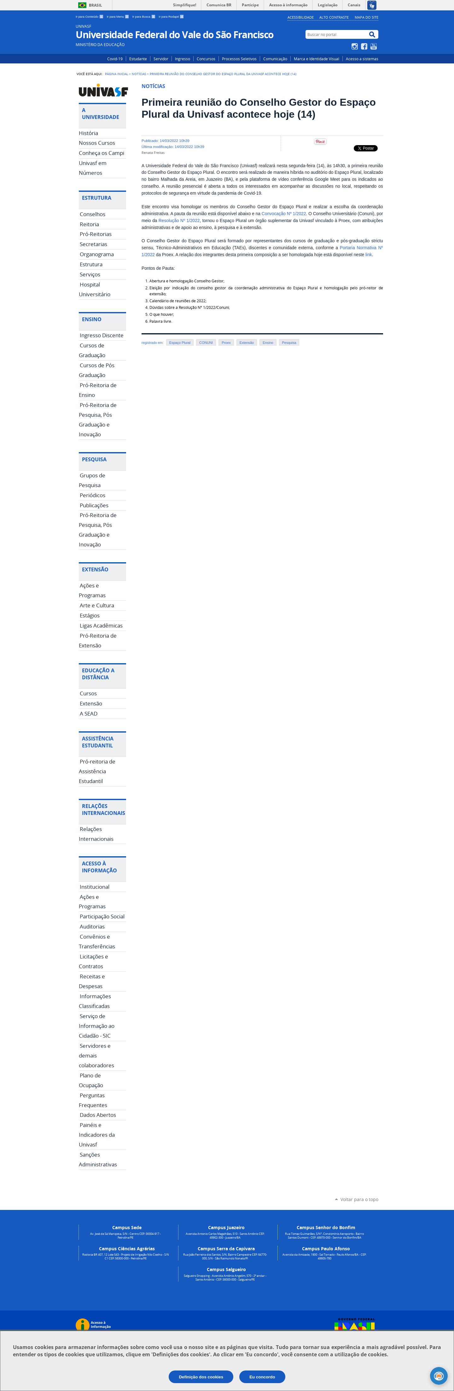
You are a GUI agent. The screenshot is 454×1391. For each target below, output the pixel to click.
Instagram (355, 46)
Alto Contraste (334, 17)
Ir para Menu (118, 16)
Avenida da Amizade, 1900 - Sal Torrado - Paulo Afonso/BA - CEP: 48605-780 (324, 1256)
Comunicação (275, 58)
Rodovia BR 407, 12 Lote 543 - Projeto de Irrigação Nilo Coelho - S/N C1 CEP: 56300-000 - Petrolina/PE (125, 1256)
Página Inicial (116, 74)
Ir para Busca (144, 16)
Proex (226, 343)
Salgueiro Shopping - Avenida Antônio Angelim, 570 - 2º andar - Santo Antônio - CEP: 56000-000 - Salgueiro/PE (225, 1278)
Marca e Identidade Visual (316, 58)
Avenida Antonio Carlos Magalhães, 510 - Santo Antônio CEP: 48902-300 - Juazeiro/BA (225, 1236)
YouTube (374, 46)
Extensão (247, 343)
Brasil (95, 5)
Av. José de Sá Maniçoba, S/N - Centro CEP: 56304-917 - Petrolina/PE (125, 1236)
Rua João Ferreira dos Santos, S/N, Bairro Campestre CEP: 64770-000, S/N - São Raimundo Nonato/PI (225, 1256)
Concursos (206, 58)
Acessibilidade (301, 17)
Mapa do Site (366, 17)
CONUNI (206, 343)
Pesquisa (289, 343)
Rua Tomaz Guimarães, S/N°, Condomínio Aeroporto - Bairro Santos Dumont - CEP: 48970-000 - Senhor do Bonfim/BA (324, 1236)
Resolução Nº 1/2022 (179, 220)
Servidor (161, 58)
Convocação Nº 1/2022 (284, 213)
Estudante (138, 58)
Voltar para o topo (359, 1199)
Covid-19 (115, 58)
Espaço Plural (179, 343)
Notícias (139, 74)
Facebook (365, 46)
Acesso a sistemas (362, 58)
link (368, 254)
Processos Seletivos (239, 58)
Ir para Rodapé (171, 16)
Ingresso (182, 58)
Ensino (268, 343)
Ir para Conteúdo (90, 16)
